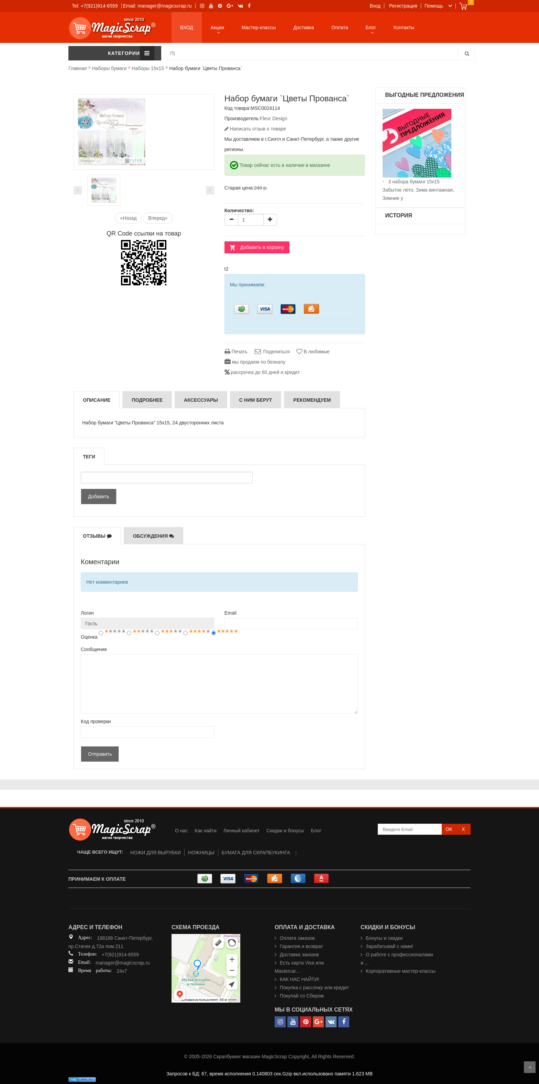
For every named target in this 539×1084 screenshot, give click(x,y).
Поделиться (271, 351)
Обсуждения (153, 536)
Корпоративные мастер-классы (401, 971)
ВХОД (186, 27)
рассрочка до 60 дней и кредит (262, 372)
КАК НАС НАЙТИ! (299, 979)
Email (230, 613)
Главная (77, 68)
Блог (371, 27)
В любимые (313, 351)
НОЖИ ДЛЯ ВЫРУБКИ (155, 852)
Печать (236, 351)
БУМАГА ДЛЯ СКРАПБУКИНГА (256, 852)
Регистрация (403, 6)
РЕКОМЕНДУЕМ (312, 400)
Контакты (404, 27)
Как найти (206, 830)
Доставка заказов (299, 954)
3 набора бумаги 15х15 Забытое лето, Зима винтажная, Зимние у (418, 190)
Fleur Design (273, 118)
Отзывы (97, 536)
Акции (217, 27)
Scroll (530, 1067)
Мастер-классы (259, 27)
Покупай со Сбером (302, 996)
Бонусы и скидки (384, 938)
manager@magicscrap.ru (123, 963)
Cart (463, 6)
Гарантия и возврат (301, 946)
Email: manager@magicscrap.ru (157, 6)
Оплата (339, 27)
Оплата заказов (297, 938)
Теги (89, 456)
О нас (181, 830)
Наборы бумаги (109, 68)
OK (449, 829)
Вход (375, 6)
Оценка (89, 637)
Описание (96, 400)
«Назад (128, 218)
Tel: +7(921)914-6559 (95, 6)
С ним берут (255, 400)
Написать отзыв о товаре (255, 129)
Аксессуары (201, 400)
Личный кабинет (241, 830)
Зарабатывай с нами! (389, 946)
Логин (87, 613)
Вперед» (157, 218)
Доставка (303, 27)
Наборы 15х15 (148, 68)
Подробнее (147, 400)
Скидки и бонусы (285, 830)
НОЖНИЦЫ (201, 852)
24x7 (122, 971)
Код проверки (96, 721)
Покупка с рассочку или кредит (314, 987)
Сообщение (94, 649)
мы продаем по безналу (254, 362)
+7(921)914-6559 (120, 954)
